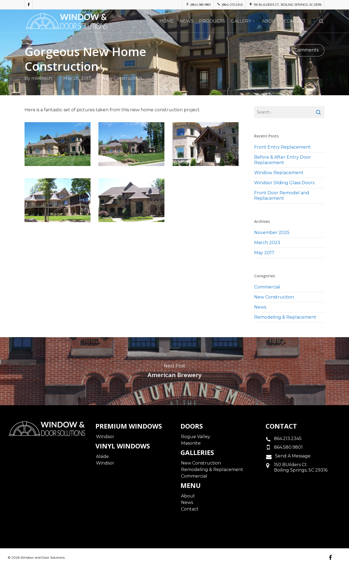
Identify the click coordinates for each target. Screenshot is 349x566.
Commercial (267, 287)
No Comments (297, 50)
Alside (102, 456)
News (260, 307)
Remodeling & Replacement (285, 317)
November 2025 (272, 232)
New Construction (122, 78)
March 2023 (267, 242)
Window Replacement (278, 172)
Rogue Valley (195, 436)
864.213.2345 (288, 438)
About (188, 496)
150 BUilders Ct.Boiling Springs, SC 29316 (300, 467)
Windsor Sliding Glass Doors (284, 182)
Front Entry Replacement (282, 147)
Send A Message (292, 456)
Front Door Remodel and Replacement (281, 195)
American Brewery (174, 371)
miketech (41, 78)
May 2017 (264, 252)
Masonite (191, 443)
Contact (189, 509)
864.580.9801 (288, 447)
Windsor (105, 436)
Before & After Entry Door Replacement (282, 160)
